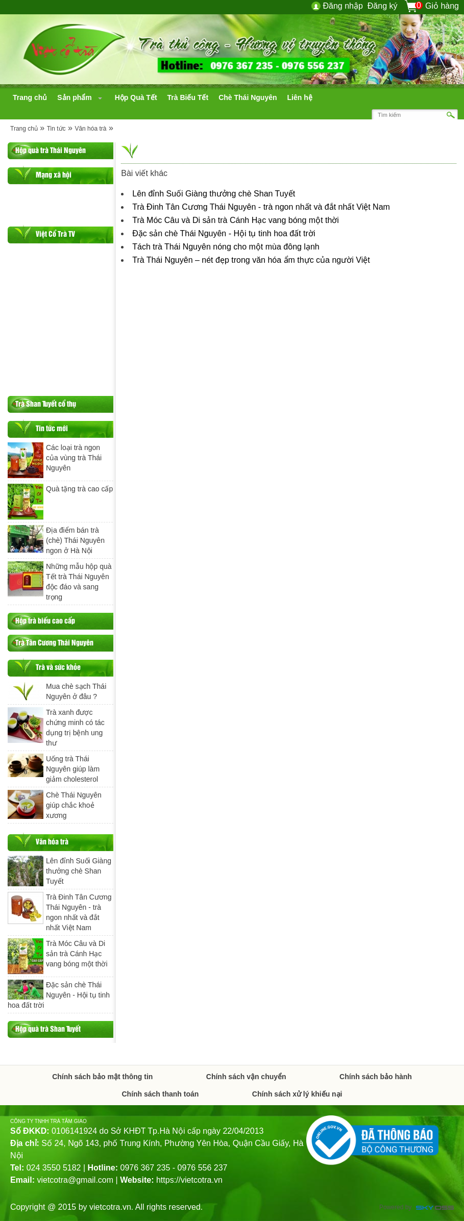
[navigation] (30, 97)
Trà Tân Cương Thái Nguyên (54, 642)
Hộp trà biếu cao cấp (45, 620)
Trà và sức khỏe (58, 666)
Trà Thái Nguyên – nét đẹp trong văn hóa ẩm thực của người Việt (251, 260)
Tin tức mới (52, 427)
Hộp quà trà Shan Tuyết (48, 1028)
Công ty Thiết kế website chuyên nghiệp (435, 1208)
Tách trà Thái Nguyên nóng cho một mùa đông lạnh (225, 246)
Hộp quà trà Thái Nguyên (50, 149)
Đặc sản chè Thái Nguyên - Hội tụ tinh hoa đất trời (223, 233)
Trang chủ (24, 128)
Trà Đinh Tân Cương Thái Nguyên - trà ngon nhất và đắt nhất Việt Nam (261, 207)
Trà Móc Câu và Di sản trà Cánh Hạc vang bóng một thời (235, 220)
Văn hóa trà (90, 128)
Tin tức (56, 128)
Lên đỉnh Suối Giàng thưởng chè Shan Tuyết (213, 193)
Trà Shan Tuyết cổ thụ (45, 403)
